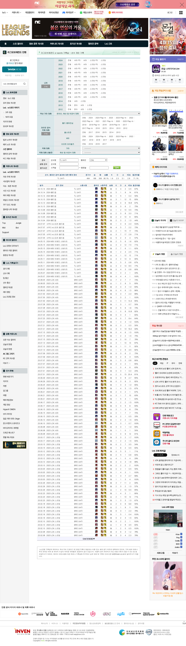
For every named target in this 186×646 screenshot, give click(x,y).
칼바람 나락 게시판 (10, 209)
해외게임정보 (8, 400)
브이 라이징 (7, 414)
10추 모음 (8, 117)
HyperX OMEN (9, 409)
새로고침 (178, 212)
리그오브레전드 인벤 (17, 52)
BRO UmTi (78, 280)
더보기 (175, 553)
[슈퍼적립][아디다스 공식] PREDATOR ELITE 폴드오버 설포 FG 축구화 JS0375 (168, 345)
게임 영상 (6, 404)
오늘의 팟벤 (7, 349)
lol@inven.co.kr (118, 554)
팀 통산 (6, 278)
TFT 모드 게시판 (9, 205)
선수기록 (6, 273)
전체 (46, 86)
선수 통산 (6, 283)
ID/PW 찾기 (19, 75)
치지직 (5, 381)
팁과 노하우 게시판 (10, 140)
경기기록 (6, 269)
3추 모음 (7, 112)
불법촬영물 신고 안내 (112, 623)
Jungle (18, 223)
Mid (3, 227)
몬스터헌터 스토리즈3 (11, 423)
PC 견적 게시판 (9, 358)
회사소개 (44, 623)
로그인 (169, 12)
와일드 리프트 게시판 (11, 200)
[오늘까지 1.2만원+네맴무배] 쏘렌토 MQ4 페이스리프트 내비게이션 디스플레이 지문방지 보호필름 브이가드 (168, 340)
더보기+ (180, 59)
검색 (24, 83)
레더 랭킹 (6, 292)
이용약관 (65, 623)
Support (5, 232)
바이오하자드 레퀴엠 (10, 428)
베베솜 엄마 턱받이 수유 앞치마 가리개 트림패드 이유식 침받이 (168, 336)
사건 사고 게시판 (9, 191)
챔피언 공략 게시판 (10, 154)
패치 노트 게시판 (9, 144)
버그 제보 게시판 (9, 158)
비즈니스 (55, 623)
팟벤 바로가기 (8, 376)
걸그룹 (5, 390)
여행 (4, 395)
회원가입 (8, 75)
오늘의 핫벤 (7, 344)
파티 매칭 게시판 (9, 195)
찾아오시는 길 (129, 623)
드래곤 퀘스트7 (9, 432)
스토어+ (181, 91)
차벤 (4, 386)
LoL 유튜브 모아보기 (11, 246)
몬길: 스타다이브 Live (170, 69)
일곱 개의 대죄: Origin (11, 418)
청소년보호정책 (95, 623)
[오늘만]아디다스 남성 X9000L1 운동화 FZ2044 (168, 350)
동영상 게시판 (8, 255)
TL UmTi (77, 189)
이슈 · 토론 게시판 (10, 186)
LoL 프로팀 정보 (9, 297)
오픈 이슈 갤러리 (9, 340)
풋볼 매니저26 (8, 437)
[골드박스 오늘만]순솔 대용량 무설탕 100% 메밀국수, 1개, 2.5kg (168, 331)
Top (4, 223)
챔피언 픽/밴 (7, 287)
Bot (17, 227)
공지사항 (141, 623)
